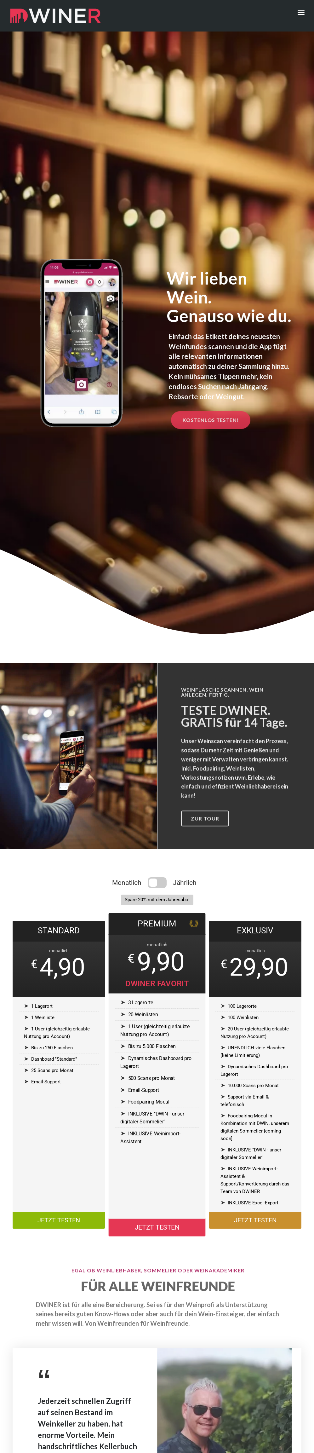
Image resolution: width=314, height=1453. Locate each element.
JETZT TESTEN (58, 1221)
